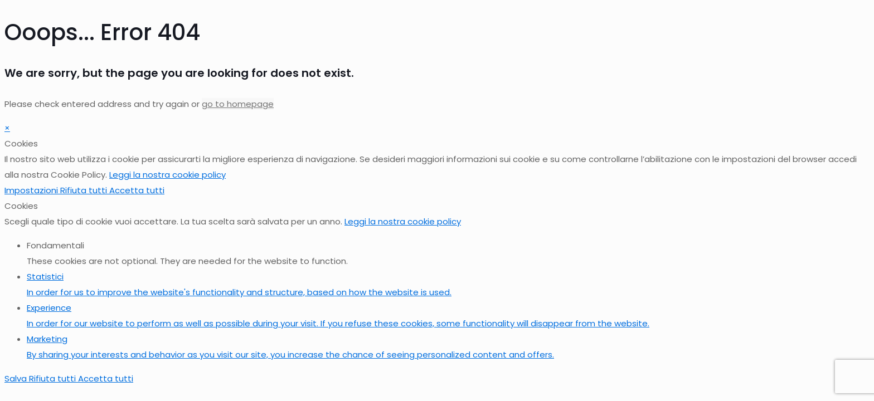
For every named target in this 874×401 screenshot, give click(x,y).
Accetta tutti (136, 190)
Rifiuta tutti (84, 190)
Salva (16, 378)
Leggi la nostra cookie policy (167, 174)
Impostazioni (32, 190)
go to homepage (238, 104)
